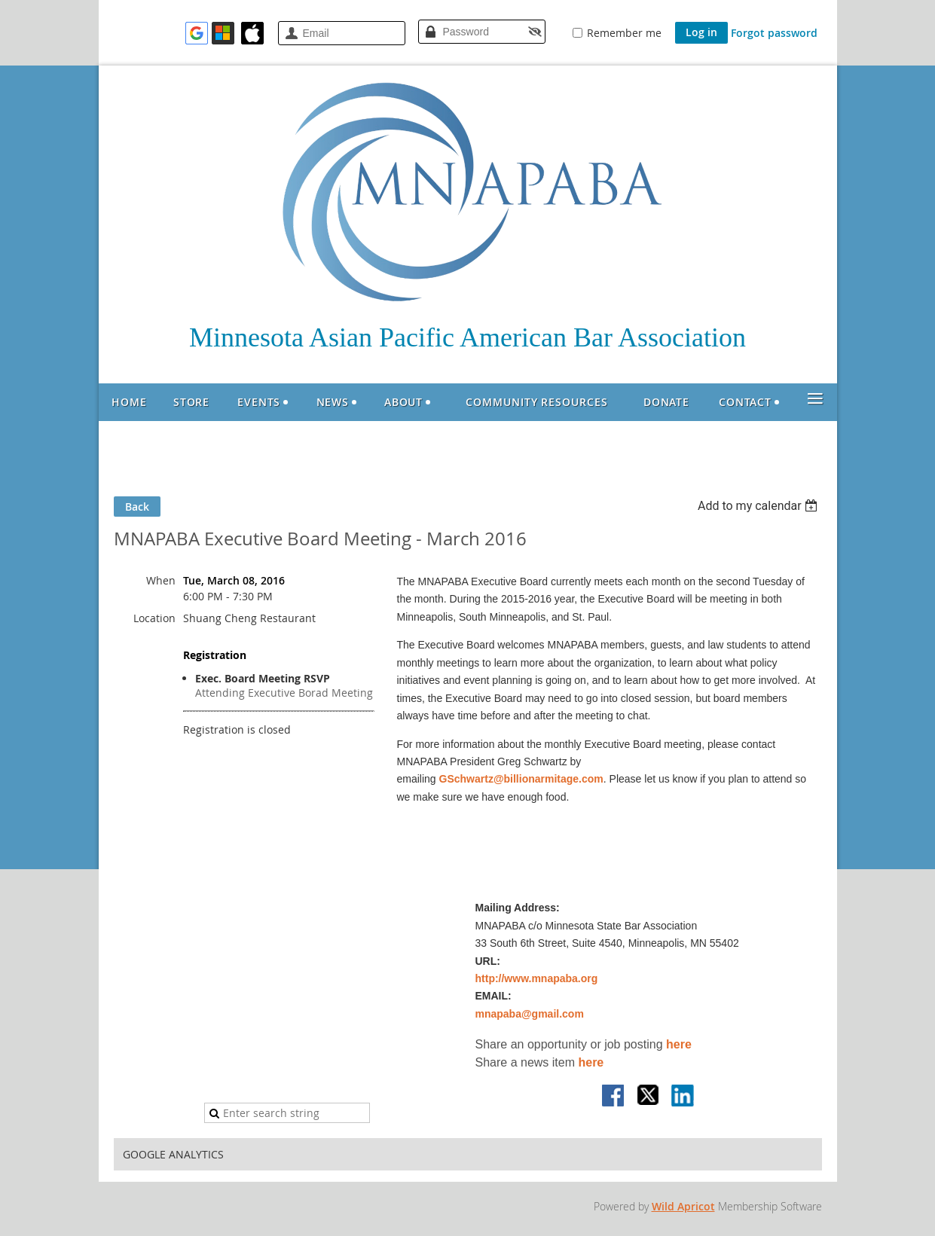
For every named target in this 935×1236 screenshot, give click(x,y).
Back (137, 506)
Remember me (624, 33)
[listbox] (760, 505)
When (161, 580)
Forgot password (774, 33)
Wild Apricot (683, 1206)
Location (154, 618)
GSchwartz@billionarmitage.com (521, 779)
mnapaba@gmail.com (529, 1014)
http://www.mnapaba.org (536, 978)
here (679, 1044)
